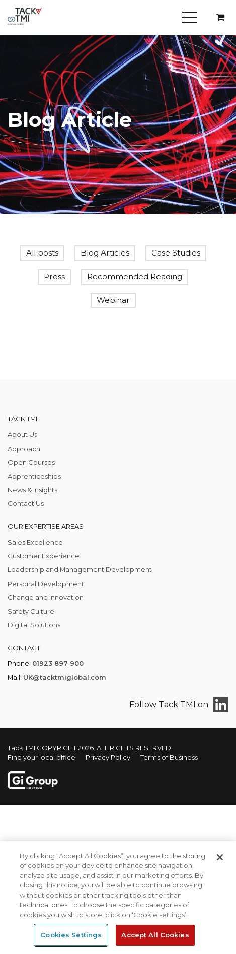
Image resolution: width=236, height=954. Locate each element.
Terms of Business (169, 757)
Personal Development (46, 584)
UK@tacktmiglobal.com (64, 677)
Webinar (113, 300)
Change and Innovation (46, 597)
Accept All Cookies (155, 935)
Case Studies (175, 253)
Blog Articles (105, 253)
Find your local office (41, 757)
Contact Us (26, 503)
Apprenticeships (34, 476)
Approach (24, 448)
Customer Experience (44, 556)
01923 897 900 (58, 663)
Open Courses (31, 462)
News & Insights (32, 490)
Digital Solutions (34, 625)
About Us (22, 434)
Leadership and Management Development (80, 569)
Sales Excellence (35, 542)
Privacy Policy (108, 757)
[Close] (220, 857)
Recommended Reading (134, 276)
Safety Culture (31, 611)
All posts (42, 253)
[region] (118, 897)
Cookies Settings (71, 935)
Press (54, 276)
